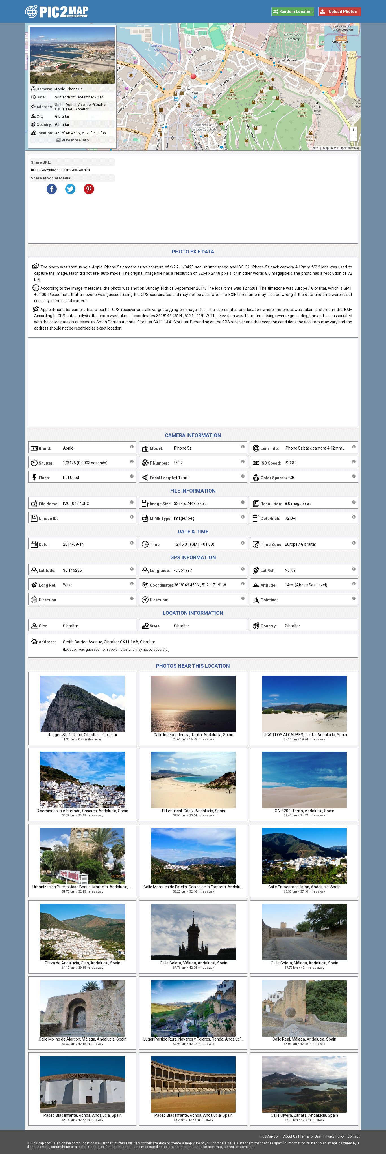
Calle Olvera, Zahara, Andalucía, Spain (304, 1115)
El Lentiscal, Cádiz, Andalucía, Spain (193, 811)
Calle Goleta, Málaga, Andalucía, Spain (193, 963)
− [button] (353, 137)
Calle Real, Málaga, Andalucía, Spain (304, 1039)
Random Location (296, 11)
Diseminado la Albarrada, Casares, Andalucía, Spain (82, 811)
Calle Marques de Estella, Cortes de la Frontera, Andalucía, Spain (200, 887)
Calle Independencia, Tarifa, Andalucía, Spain (193, 734)
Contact (353, 1136)
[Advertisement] (234, 199)
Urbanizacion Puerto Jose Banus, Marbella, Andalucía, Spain (85, 887)
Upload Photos (343, 11)
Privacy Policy (334, 1136)
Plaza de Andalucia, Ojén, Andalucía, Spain (82, 963)
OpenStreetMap (350, 148)
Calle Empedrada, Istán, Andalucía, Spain (304, 887)
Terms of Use (310, 1136)
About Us (290, 1136)
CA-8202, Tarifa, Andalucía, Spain (304, 811)
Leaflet (315, 148)
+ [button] (353, 130)
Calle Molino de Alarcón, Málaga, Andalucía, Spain (83, 1039)
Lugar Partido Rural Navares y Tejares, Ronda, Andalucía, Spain (199, 1039)
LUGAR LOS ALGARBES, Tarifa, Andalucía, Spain (304, 734)
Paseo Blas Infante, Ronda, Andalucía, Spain (82, 1115)
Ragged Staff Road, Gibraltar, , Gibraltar (82, 734)
